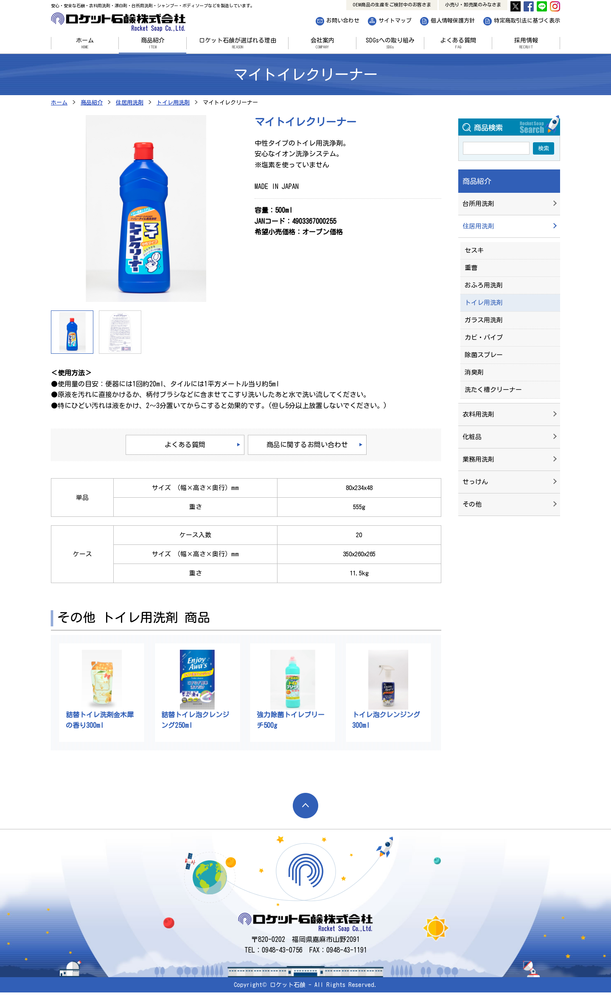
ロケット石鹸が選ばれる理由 (237, 43)
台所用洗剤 (478, 203)
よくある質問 (458, 43)
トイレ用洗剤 (484, 302)
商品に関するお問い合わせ (307, 444)
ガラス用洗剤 (484, 320)
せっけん (475, 482)
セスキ (474, 250)
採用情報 (526, 43)
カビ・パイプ (484, 337)
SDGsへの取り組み (390, 43)
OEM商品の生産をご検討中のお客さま (392, 4)
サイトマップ (395, 20)
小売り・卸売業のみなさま (473, 4)
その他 (472, 504)
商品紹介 (152, 43)
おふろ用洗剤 (484, 285)
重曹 (471, 268)
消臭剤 (474, 372)
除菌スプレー (484, 355)
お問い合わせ (342, 20)
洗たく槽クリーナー (493, 389)
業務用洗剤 (478, 459)
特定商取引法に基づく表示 (527, 20)
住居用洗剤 (478, 226)
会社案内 (322, 43)
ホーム (84, 43)
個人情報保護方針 (453, 20)
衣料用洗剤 (478, 414)
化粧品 (472, 437)
